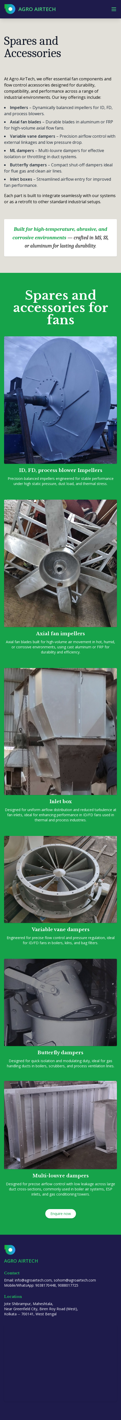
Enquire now (60, 1213)
